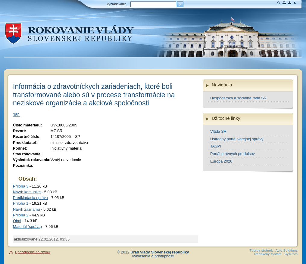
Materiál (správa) (27, 226)
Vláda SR (218, 131)
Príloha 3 (20, 186)
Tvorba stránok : (262, 250)
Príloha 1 (20, 203)
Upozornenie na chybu (32, 252)
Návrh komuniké (27, 192)
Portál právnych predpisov (232, 153)
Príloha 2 (20, 215)
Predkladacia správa (30, 197)
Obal (17, 221)
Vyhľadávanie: (117, 4)
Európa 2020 (221, 161)
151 (16, 114)
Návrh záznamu (26, 209)
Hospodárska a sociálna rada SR (238, 98)
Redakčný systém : (268, 254)
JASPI (215, 146)
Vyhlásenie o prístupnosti (153, 256)
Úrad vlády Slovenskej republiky (159, 252)
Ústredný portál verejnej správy (236, 139)
